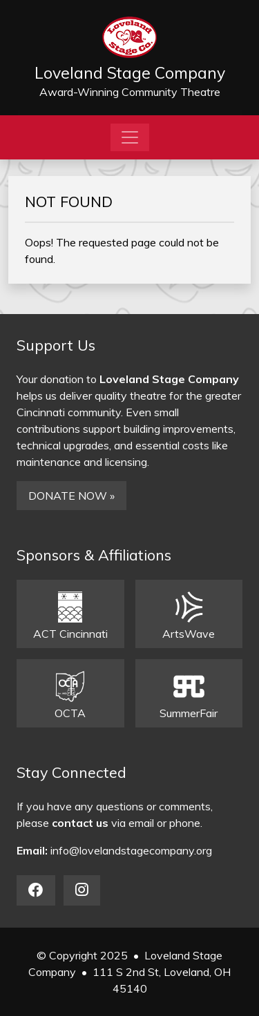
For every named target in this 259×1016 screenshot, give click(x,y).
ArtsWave (188, 616)
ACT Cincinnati (70, 616)
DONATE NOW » (71, 495)
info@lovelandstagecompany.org (131, 850)
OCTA (70, 695)
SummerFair (189, 695)
